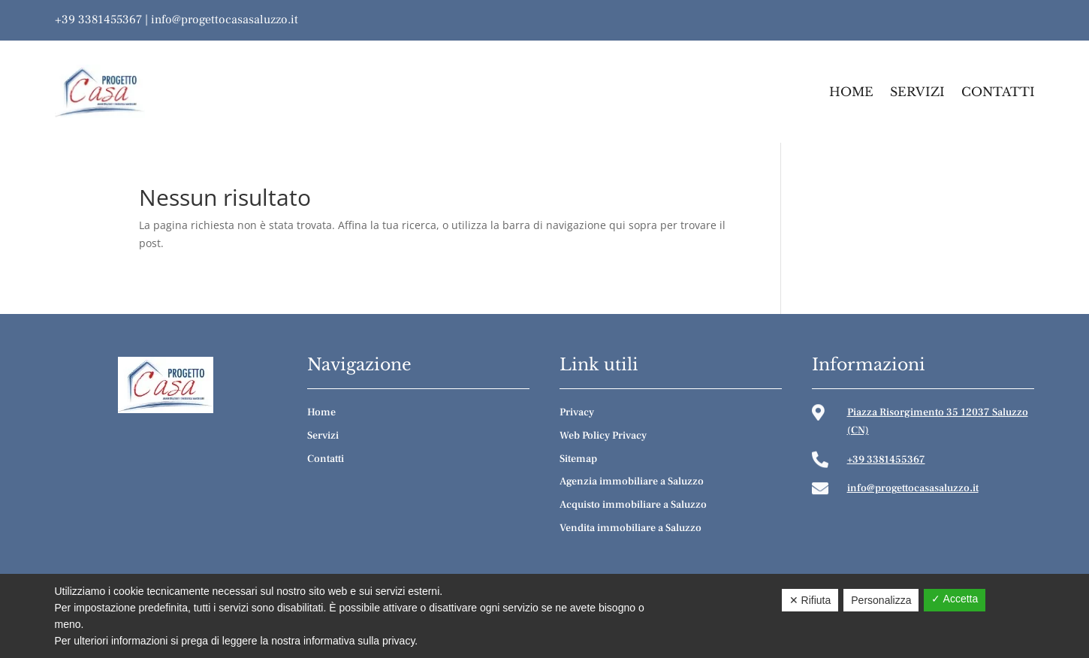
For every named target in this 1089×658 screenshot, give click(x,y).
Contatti (998, 91)
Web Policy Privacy (603, 435)
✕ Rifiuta (810, 600)
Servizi (917, 91)
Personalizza (881, 600)
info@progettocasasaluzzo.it (224, 19)
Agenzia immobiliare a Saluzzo (632, 481)
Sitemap (578, 459)
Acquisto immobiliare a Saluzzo (633, 505)
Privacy (577, 412)
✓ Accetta (954, 599)
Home (851, 91)
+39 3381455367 (98, 19)
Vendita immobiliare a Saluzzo (630, 528)
